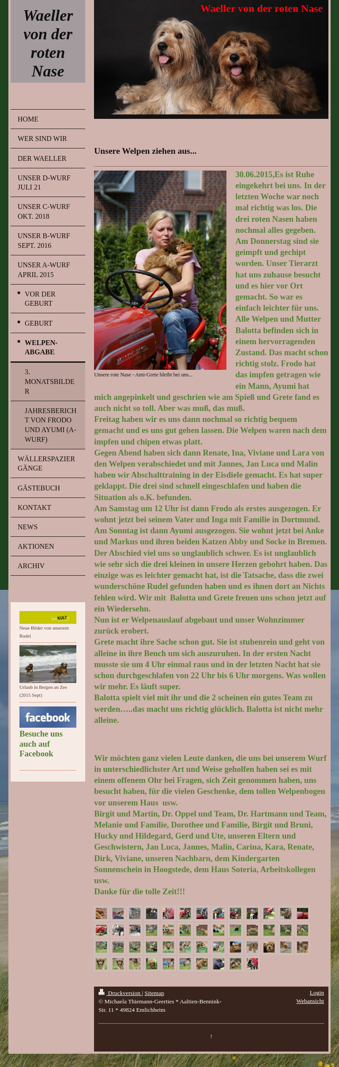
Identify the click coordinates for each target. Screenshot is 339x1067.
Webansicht (310, 1001)
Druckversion (120, 993)
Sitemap (154, 993)
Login (317, 992)
